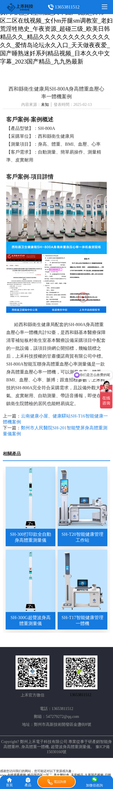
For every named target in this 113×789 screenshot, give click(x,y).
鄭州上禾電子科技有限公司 (44, 742)
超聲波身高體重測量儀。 (72, 747)
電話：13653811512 (56, 709)
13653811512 (67, 7)
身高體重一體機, (35, 747)
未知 (45, 104)
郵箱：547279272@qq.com (56, 716)
